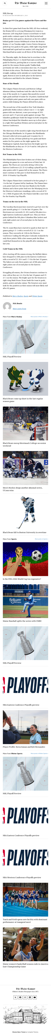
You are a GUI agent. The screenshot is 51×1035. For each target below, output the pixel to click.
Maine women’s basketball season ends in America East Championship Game (25, 965)
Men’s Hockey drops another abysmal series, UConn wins (22, 489)
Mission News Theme (18, 1032)
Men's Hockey (17, 296)
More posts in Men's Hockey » (39, 316)
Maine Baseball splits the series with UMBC (22, 621)
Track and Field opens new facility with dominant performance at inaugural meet (25, 920)
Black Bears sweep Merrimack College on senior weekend (24, 444)
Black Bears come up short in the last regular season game (23, 399)
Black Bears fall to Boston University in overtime (24, 532)
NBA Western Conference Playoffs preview (22, 877)
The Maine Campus (25, 3)
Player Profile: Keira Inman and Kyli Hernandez (24, 746)
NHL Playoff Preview (12, 356)
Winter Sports (37, 296)
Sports (26, 296)
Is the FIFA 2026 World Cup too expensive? (22, 579)
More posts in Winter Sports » (39, 753)
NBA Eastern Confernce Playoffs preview (21, 704)
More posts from (19, 308)
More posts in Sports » (41, 539)
